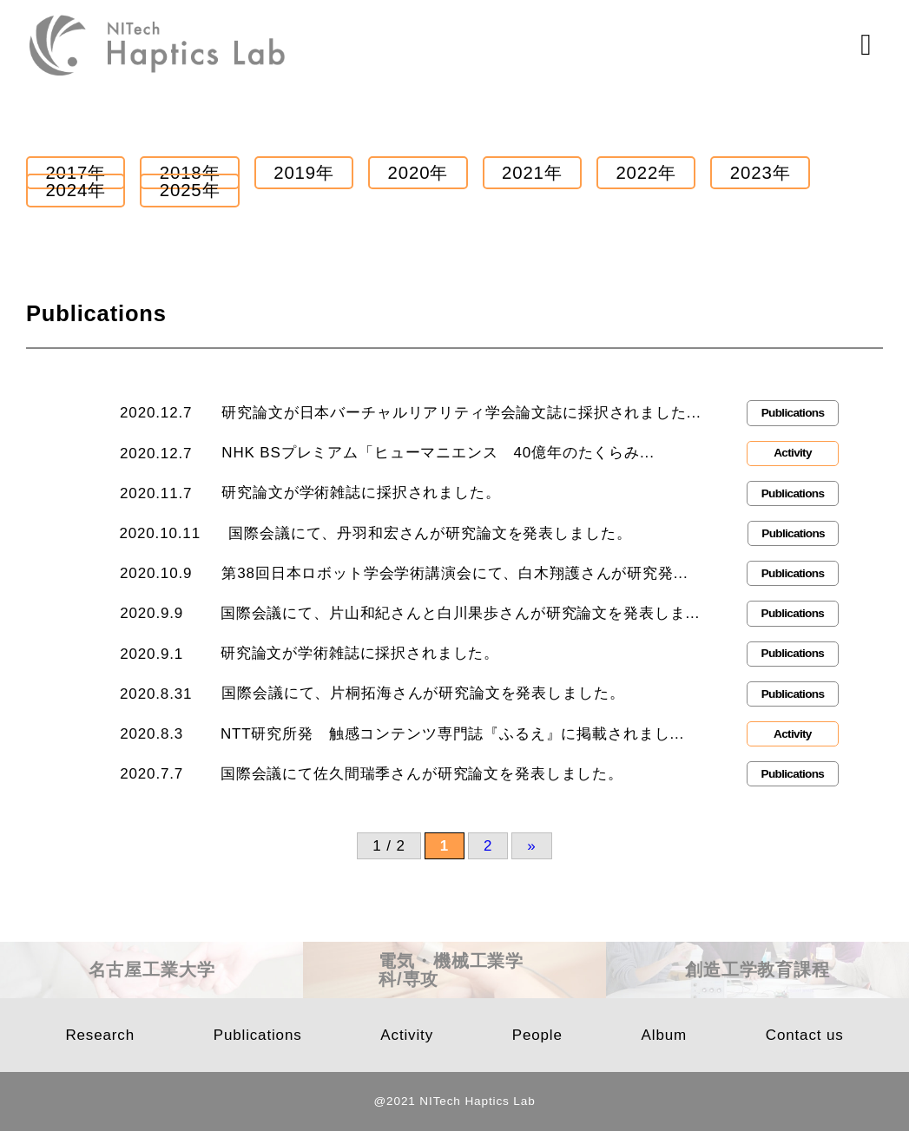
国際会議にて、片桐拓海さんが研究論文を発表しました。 (422, 693)
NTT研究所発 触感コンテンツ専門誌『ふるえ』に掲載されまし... (452, 734)
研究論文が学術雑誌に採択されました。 (360, 492)
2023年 (760, 172)
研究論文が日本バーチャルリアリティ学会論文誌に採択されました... (461, 412)
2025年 (190, 190)
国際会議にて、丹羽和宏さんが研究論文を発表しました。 (429, 533)
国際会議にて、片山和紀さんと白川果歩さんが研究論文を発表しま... (460, 613)
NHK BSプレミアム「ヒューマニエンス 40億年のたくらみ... (437, 452)
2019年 (303, 172)
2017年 (75, 172)
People (537, 1035)
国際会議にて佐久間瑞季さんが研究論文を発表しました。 (422, 774)
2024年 (75, 190)
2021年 (532, 172)
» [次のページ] (531, 846)
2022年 (646, 172)
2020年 (418, 172)
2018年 (190, 172)
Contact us (805, 1035)
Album (664, 1035)
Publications (258, 1035)
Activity (406, 1035)
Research (100, 1035)
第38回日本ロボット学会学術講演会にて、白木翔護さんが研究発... (454, 573)
